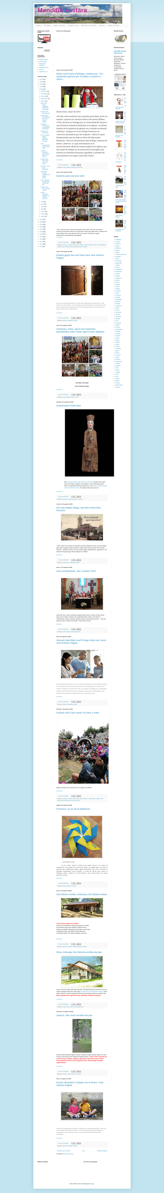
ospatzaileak (118, 329)
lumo (116, 376)
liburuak (72, 246)
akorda (117, 357)
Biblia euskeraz (43, 59)
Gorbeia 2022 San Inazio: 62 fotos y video (77, 712)
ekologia (117, 303)
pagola (75, 320)
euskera (117, 383)
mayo (42, 206)
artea (77, 244)
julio (42, 201)
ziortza (117, 310)
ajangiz (117, 340)
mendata (117, 331)
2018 (41, 227)
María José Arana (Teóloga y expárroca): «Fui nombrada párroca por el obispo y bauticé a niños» (79, 76)
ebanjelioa (73, 167)
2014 (41, 236)
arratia (64, 167)
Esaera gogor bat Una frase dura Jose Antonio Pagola (45, 119)
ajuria (117, 350)
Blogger (92, 1184)
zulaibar (85, 246)
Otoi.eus (41, 69)
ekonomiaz (118, 261)
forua (116, 320)
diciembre (44, 91)
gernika (117, 280)
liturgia (76, 246)
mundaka (118, 291)
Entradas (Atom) (68, 1154)
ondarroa (117, 366)
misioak (117, 273)
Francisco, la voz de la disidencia (73, 809)
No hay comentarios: (63, 164)
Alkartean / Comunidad (88, 25)
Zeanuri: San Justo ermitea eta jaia (74, 1015)
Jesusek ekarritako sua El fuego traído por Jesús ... (45, 153)
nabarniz (117, 372)
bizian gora (118, 306)
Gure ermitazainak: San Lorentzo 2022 (76, 571)
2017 (41, 229)
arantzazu (65, 244)
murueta (117, 333)
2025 (41, 82)
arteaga (117, 318)
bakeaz (64, 886)
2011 (41, 244)
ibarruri (117, 353)
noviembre (44, 94)
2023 (41, 86)
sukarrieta (118, 348)
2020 (41, 222)
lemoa (101, 798)
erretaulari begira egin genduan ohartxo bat (81, 482)
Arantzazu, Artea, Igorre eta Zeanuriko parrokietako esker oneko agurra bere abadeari (80, 330)
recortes (81, 499)
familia (117, 252)
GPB (116, 368)
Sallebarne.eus (43, 71)
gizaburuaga (118, 385)
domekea (65, 320)
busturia (117, 327)
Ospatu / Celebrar (113, 25)
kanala (117, 338)
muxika (117, 346)
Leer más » (59, 160)
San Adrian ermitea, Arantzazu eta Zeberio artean (81, 894)
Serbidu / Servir (73, 25)
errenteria (118, 295)
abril (42, 209)
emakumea (79, 167)
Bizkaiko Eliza (43, 61)
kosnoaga (118, 323)
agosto (43, 101)
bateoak (68, 167)
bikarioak (90, 244)
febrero (43, 214)
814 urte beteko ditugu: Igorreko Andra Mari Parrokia (45, 138)
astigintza (82, 244)
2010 (41, 246)
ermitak (59, 246)
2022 (41, 89)
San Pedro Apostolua (125, 169)
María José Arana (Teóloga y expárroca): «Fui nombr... (45, 106)
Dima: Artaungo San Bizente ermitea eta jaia (79, 952)
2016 (41, 232)
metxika (117, 387)
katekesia (67, 246)
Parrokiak (47, 25)
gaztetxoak (118, 263)
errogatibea (118, 299)
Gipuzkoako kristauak (42, 64)
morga (117, 344)
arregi (117, 293)
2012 (41, 241)
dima (98, 244)
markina (117, 363)
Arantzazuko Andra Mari (68, 405)
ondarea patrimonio (73, 499)
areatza (70, 244)
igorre (63, 246)
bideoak (117, 276)
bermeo (117, 286)
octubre (43, 96)
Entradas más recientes (63, 1151)
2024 (41, 84)
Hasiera (38, 25)
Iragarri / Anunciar (59, 25)
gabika (117, 380)
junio (42, 204)
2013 (41, 239)
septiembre (44, 98)
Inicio (83, 1151)
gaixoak (117, 288)
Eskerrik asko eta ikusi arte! (70, 176)
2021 (41, 219)
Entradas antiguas (102, 1151)
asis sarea (118, 316)
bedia (86, 244)
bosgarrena (118, 278)
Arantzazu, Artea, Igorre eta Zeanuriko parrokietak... (45, 126)
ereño (117, 374)
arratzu (117, 378)
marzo (43, 211)
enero (43, 216)
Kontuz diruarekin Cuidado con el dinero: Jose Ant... (45, 195)
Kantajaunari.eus (44, 67)
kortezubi (118, 355)
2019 (41, 224)
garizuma (118, 301)
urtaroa (117, 314)
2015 (41, 234)
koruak (117, 308)
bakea (117, 282)
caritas (95, 244)
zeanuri (81, 246)
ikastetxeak (118, 361)
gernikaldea (118, 269)
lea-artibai (118, 312)
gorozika (117, 359)
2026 (41, 79)
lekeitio (117, 370)
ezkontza (117, 335)
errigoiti (117, 342)
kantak (97, 798)
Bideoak (102, 25)
